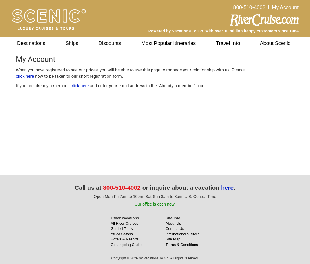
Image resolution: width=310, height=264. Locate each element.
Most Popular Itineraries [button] (168, 43)
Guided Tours (122, 228)
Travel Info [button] (228, 43)
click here (25, 76)
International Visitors (182, 234)
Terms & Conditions (182, 245)
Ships (71, 43)
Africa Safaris (122, 234)
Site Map (173, 239)
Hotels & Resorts (125, 239)
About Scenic (275, 43)
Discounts (109, 43)
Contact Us (175, 228)
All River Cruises (124, 223)
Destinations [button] (31, 43)
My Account (285, 7)
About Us (173, 223)
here (227, 187)
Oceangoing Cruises (128, 245)
